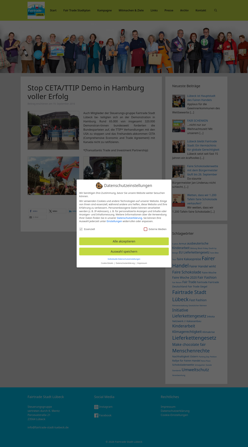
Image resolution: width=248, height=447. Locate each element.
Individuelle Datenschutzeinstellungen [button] (124, 257)
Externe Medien (155, 227)
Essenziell (87, 227)
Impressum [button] (142, 261)
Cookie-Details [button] (107, 261)
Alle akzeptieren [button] (124, 239)
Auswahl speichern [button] (124, 249)
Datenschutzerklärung (129, 216)
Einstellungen (114, 219)
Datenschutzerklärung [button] (125, 261)
